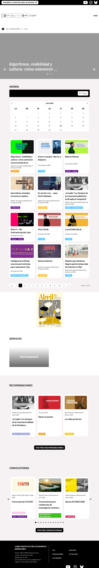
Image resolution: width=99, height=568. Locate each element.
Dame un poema (45, 403)
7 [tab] (51, 508)
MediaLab (14, 157)
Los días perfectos (73, 405)
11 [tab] (61, 508)
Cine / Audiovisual (19, 502)
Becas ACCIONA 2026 (75, 487)
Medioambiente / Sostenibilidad (45, 501)
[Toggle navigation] (83, 79)
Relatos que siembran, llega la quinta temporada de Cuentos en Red (76, 250)
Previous (5, 55)
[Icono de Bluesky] (95, 2)
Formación (15, 194)
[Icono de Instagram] (90, 2)
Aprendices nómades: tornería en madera (21, 180)
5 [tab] (46, 508)
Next (94, 55)
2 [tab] (49, 59)
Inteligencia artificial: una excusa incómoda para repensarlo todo (20, 250)
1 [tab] (47, 59)
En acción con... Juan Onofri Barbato (47, 180)
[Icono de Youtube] (85, 2)
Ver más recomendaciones (50, 433)
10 (59, 271)
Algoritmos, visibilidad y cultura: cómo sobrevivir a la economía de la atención (33, 52)
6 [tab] (48, 508)
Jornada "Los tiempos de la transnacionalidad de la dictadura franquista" (76, 182)
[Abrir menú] (95, 8)
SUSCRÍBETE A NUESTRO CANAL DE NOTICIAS (20, 2)
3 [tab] (51, 59)
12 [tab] (63, 508)
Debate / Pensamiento (74, 194)
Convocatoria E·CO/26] (22, 487)
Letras (41, 157)
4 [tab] (43, 508)
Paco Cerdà (43, 215)
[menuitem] (59, 536)
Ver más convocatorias (49, 516)
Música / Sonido (71, 157)
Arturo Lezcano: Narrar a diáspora (49, 144)
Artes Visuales (18, 499)
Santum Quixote (45, 247)
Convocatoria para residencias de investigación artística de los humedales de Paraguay (49, 490)
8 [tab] (53, 508)
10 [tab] (58, 508)
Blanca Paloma (72, 142)
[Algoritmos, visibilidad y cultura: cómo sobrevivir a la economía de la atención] (34, 52)
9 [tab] (56, 508)
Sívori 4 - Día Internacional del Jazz (21, 217)
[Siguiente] (87, 89)
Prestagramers (29, 342)
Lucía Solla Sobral (73, 215)
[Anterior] (11, 89)
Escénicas (42, 194)
